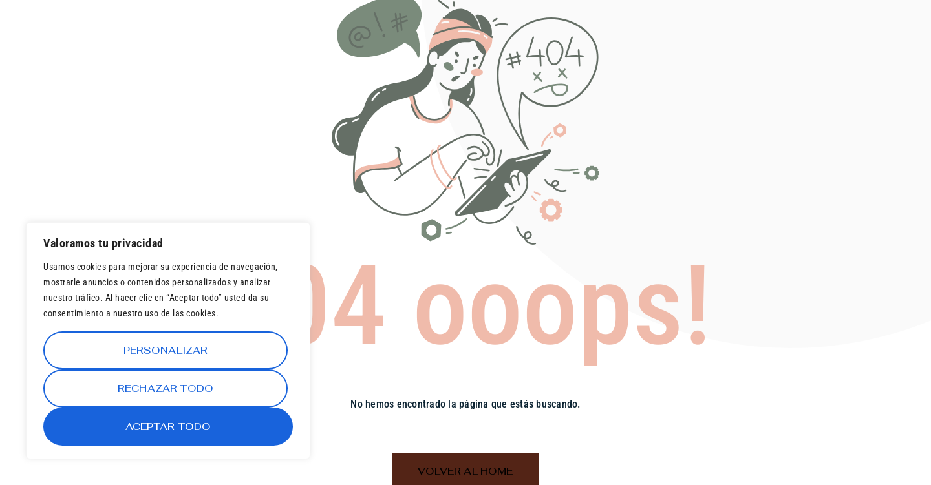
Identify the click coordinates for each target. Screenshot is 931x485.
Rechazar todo (165, 388)
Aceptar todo (168, 426)
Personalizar (165, 350)
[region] (168, 340)
